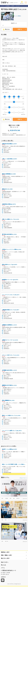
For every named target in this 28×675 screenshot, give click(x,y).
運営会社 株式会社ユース (9, 659)
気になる (6, 35)
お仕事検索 (7, 5)
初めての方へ (4, 651)
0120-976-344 (15, 156)
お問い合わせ (5, 663)
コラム (3, 656)
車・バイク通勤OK (17, 17)
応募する (20, 35)
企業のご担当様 (6, 661)
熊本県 (13, 5)
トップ (2, 5)
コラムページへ (23, 559)
